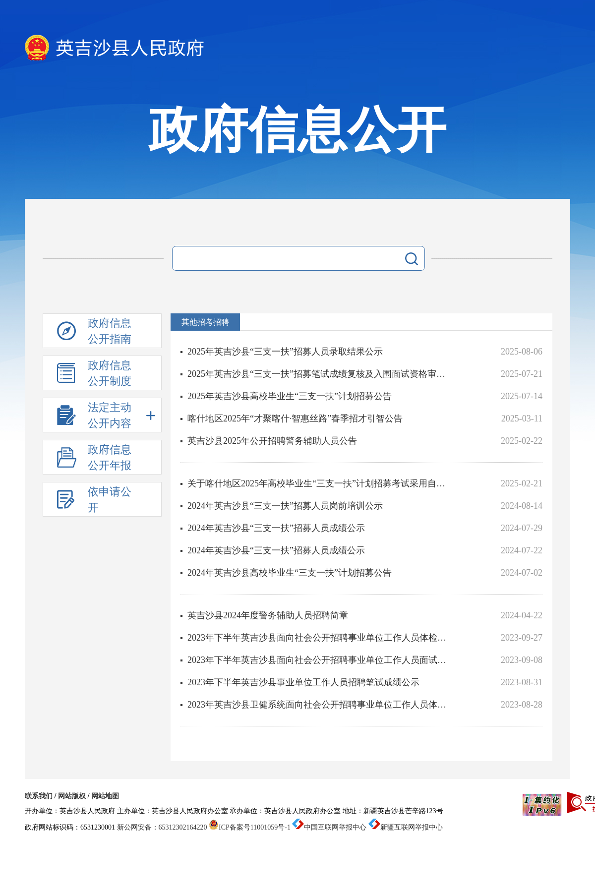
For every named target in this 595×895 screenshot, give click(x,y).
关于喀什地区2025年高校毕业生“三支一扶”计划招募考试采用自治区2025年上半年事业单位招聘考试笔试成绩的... (320, 483)
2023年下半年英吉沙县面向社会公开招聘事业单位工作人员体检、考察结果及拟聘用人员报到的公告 (320, 638)
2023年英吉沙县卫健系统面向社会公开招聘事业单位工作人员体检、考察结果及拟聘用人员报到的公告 (320, 705)
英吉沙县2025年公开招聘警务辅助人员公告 (272, 441)
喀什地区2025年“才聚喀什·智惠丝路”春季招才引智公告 (295, 418)
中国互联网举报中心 (329, 827)
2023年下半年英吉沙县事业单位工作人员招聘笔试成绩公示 (303, 682)
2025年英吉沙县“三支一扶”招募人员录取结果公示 (285, 352)
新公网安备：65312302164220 (162, 827)
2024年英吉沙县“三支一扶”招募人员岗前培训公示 (285, 506)
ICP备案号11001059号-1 (250, 827)
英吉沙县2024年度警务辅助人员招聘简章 (267, 615)
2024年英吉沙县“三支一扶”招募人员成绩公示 (276, 528)
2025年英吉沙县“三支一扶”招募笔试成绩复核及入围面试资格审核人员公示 (320, 374)
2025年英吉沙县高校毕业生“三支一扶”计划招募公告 (289, 396)
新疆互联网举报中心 (405, 827)
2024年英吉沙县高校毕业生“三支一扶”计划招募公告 (289, 573)
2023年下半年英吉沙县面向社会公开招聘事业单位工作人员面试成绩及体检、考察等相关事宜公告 (320, 660)
